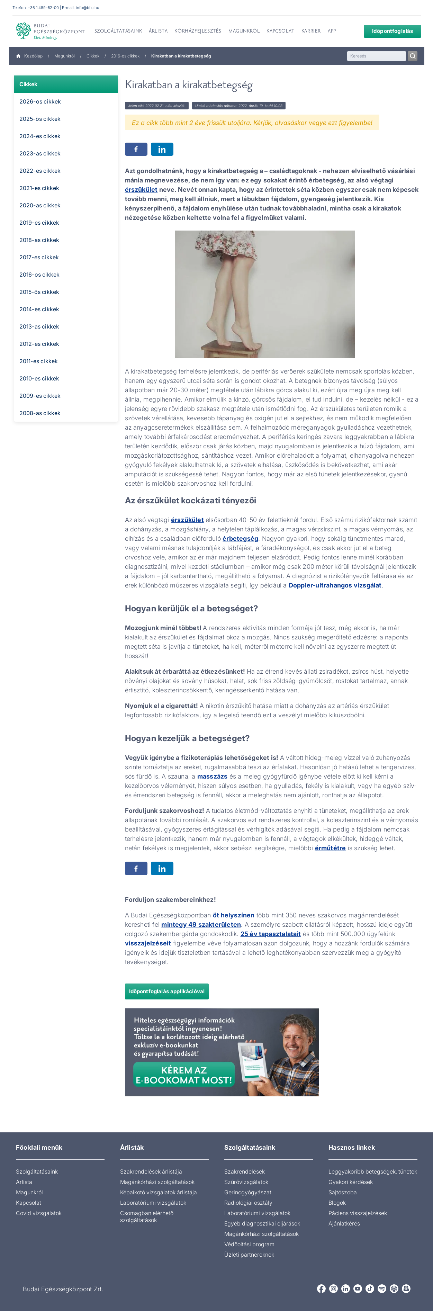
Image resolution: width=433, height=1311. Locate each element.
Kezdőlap (29, 56)
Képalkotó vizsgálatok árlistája (158, 1192)
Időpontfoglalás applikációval (167, 991)
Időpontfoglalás (388, 31)
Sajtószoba (342, 1192)
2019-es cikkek (39, 222)
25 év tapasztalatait (271, 933)
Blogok (337, 1202)
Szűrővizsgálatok (246, 1181)
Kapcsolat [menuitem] (280, 31)
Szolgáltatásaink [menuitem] (118, 31)
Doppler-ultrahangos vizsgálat (335, 585)
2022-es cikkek (40, 170)
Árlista (24, 1181)
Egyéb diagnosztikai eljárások (262, 1223)
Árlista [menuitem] (158, 31)
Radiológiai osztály (248, 1202)
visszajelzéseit (148, 943)
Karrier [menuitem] (311, 31)
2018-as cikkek (39, 239)
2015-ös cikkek (39, 291)
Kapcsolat (28, 1202)
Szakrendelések (244, 1171)
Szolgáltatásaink (37, 1171)
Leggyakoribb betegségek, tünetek (372, 1171)
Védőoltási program (249, 1244)
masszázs (212, 776)
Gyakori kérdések (350, 1181)
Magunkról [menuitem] (244, 31)
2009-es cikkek (40, 395)
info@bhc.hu (87, 7)
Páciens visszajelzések (357, 1213)
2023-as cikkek (40, 153)
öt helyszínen (234, 915)
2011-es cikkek (38, 361)
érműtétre (330, 848)
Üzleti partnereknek (249, 1254)
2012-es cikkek (39, 343)
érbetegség (240, 538)
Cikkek (93, 56)
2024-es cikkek (40, 136)
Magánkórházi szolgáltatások (157, 1181)
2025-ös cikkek (40, 118)
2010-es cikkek (39, 378)
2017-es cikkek (39, 257)
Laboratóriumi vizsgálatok (153, 1202)
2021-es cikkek (39, 188)
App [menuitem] (332, 31)
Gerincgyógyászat (247, 1192)
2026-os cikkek (40, 101)
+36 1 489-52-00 (43, 7)
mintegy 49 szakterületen (201, 924)
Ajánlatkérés (344, 1223)
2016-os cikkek (125, 56)
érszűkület (141, 189)
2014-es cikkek (39, 309)
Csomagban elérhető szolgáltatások (146, 1216)
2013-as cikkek (39, 326)
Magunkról (64, 56)
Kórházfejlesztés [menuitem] (198, 31)
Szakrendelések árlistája (151, 1171)
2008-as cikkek (40, 413)
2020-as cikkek (40, 205)
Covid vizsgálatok (39, 1213)
